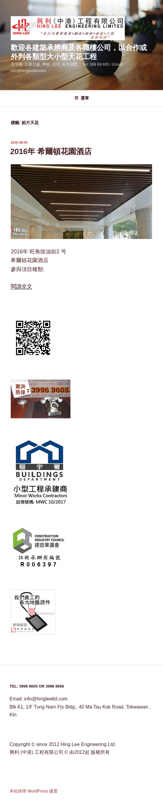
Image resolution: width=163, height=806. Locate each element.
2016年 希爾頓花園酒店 (51, 151)
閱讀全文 (21, 286)
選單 (81, 98)
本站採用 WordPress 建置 (34, 791)
